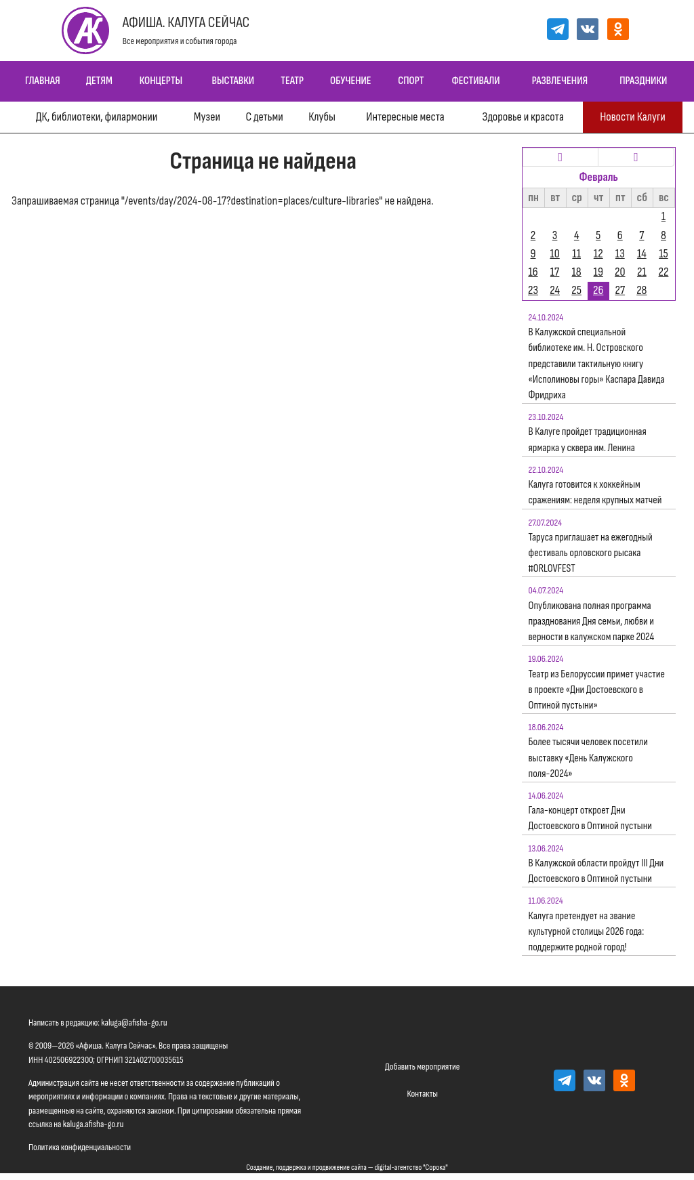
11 (576, 254)
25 (576, 290)
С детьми (264, 117)
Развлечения (560, 81)
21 (642, 272)
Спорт (411, 81)
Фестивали (475, 81)
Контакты (422, 1093)
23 (533, 290)
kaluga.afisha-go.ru (93, 1124)
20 (620, 272)
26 (598, 290)
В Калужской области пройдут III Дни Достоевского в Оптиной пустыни (596, 871)
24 (555, 290)
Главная (42, 81)
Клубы (321, 117)
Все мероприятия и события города (180, 41)
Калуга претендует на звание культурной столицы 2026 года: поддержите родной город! (587, 932)
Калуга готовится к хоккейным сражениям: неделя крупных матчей (595, 492)
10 (554, 254)
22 (664, 272)
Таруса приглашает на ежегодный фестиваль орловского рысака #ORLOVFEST (591, 553)
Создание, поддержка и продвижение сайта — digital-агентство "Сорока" (347, 1167)
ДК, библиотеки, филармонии (96, 117)
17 (554, 272)
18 (576, 272)
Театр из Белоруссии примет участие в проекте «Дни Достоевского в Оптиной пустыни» (597, 690)
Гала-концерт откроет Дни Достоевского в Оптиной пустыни (591, 818)
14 (642, 254)
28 (641, 290)
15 (663, 254)
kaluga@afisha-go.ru (134, 1022)
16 (532, 272)
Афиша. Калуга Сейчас (186, 23)
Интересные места (405, 117)
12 (598, 254)
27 (620, 290)
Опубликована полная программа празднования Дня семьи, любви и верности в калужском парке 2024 (592, 621)
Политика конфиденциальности (79, 1147)
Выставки (232, 81)
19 (598, 272)
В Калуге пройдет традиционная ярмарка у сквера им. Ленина (588, 439)
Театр (292, 81)
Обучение (350, 81)
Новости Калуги (633, 117)
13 (620, 254)
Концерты (161, 81)
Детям (99, 81)
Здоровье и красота (522, 117)
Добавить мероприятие (422, 1066)
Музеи (207, 117)
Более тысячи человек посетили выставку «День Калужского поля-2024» (588, 758)
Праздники (643, 81)
